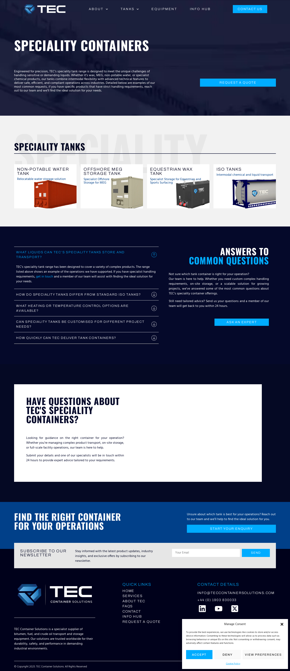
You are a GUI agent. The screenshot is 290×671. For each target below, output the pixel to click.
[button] (282, 624)
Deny (227, 654)
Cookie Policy (233, 664)
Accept (199, 654)
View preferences (263, 654)
